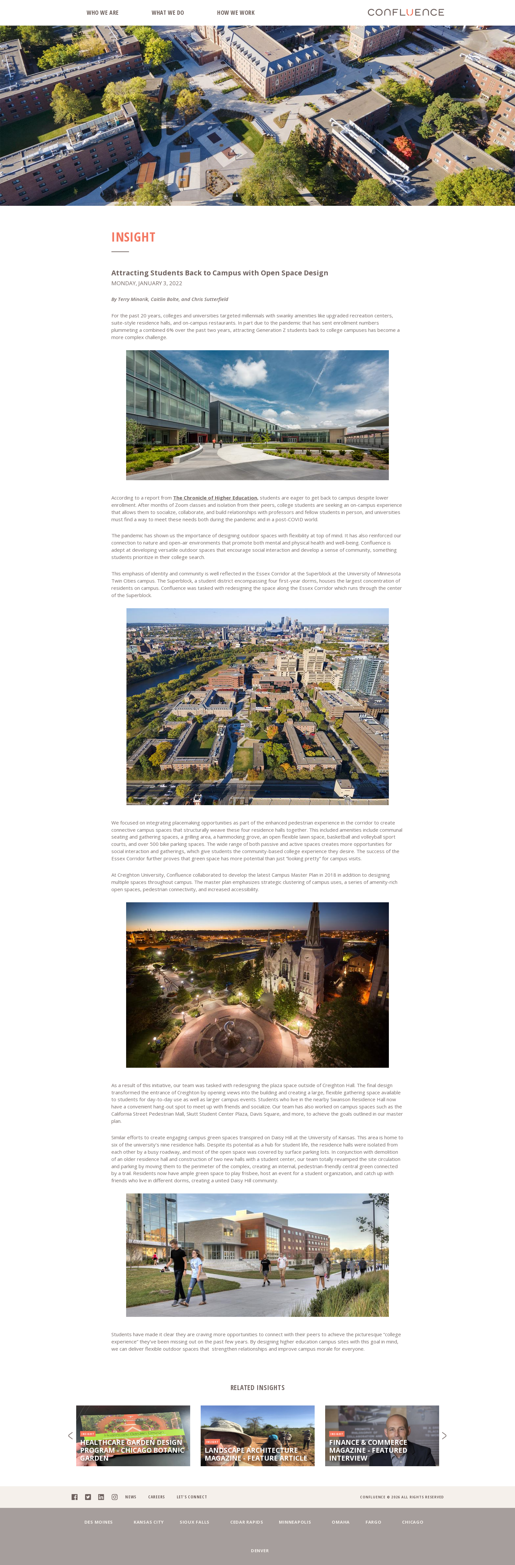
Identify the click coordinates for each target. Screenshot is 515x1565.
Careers (156, 1524)
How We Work (236, 12)
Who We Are (103, 12)
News (130, 1524)
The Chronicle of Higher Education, (215, 497)
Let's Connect (191, 1524)
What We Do (168, 12)
